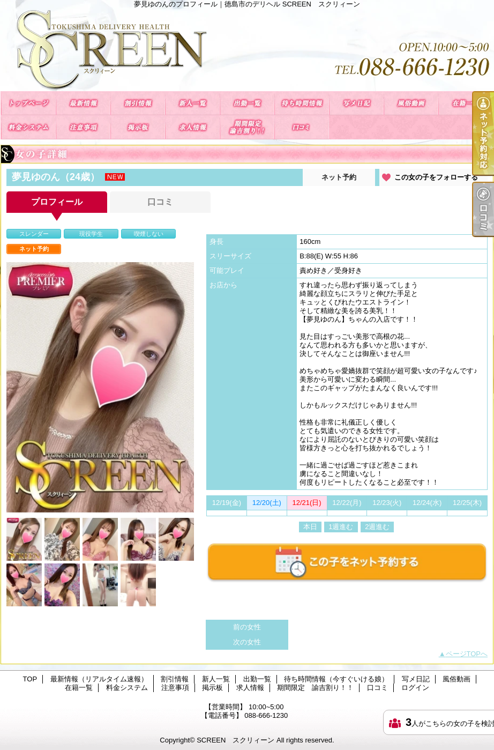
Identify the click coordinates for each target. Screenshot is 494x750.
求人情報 (192, 127)
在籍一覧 (465, 103)
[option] (100, 387)
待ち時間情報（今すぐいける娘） (301, 103)
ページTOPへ (467, 654)
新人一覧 (192, 103)
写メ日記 (356, 103)
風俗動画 (411, 103)
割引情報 (137, 103)
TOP (28, 103)
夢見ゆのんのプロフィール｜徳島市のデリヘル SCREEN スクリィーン (247, 49)
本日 (310, 527)
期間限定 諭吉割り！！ (247, 127)
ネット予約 (338, 177)
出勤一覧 (247, 103)
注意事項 (83, 127)
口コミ (301, 127)
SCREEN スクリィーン (235, 740)
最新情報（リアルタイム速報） (83, 103)
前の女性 (247, 627)
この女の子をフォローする (436, 177)
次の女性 (247, 642)
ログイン (415, 688)
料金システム (28, 127)
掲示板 (137, 127)
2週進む (377, 527)
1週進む (340, 527)
